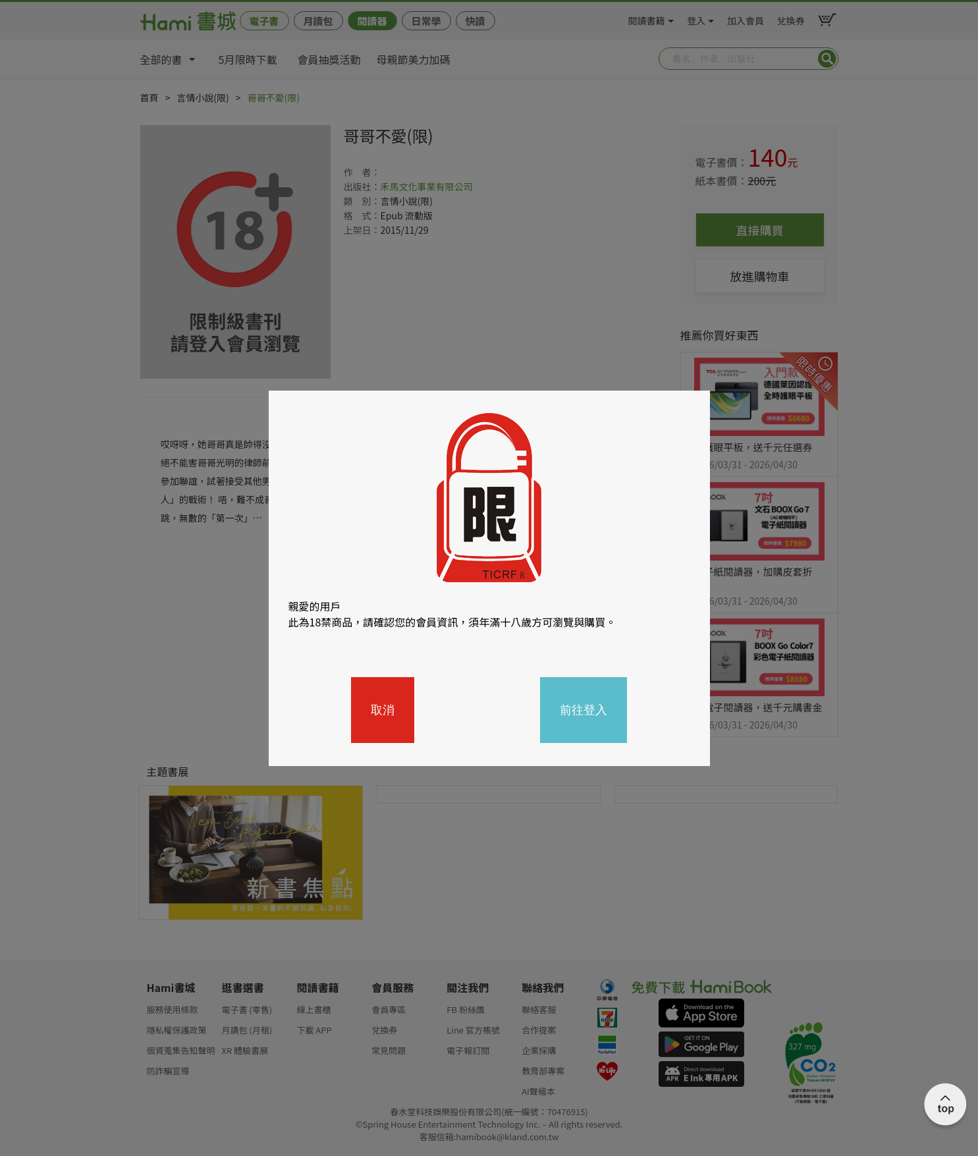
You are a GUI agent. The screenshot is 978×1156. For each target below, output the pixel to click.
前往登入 (583, 710)
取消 (382, 710)
